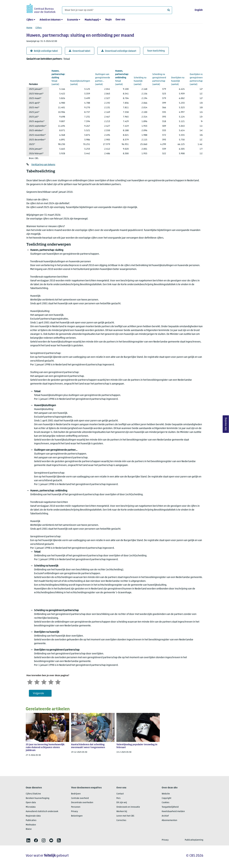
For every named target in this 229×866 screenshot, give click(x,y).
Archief (165, 816)
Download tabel (79, 51)
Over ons (120, 19)
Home (29, 28)
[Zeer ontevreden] (29, 681)
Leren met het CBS (125, 816)
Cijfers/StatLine (33, 794)
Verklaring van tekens (43, 164)
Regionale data (33, 816)
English (199, 10)
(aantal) (58, 77)
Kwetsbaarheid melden (173, 811)
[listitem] (28, 840)
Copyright (166, 798)
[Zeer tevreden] (57, 681)
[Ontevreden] (36, 681)
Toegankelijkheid (170, 807)
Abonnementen (169, 820)
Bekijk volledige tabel (44, 51)
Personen (75, 807)
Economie (72, 20)
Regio (108, 19)
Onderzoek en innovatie (128, 807)
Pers (118, 798)
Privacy (74, 811)
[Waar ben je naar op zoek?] (117, 10)
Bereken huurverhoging (37, 798)
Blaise (29, 829)
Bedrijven (76, 794)
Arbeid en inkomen (50, 20)
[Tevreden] (50, 681)
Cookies (165, 803)
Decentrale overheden (82, 803)
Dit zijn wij (121, 803)
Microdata (30, 807)
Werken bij (121, 811)
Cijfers (29, 20)
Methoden (31, 825)
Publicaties (31, 820)
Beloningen (77, 816)
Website (166, 794)
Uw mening (226, 424)
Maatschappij (92, 20)
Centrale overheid (80, 798)
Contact (120, 794)
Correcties (121, 820)
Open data (31, 803)
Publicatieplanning (194, 840)
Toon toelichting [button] (156, 51)
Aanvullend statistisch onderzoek (42, 811)
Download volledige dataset (118, 51)
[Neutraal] (43, 681)
